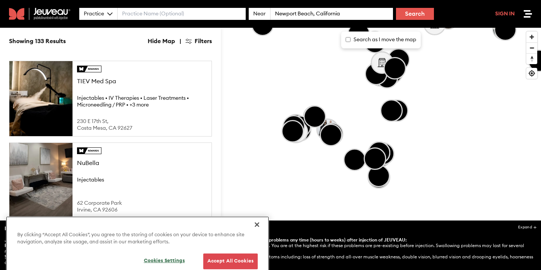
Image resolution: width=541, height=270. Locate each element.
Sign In (505, 13)
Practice (98, 13)
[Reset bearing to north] (531, 58)
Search (415, 14)
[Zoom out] (531, 47)
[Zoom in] (531, 37)
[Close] (257, 242)
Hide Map (161, 41)
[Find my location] (531, 73)
